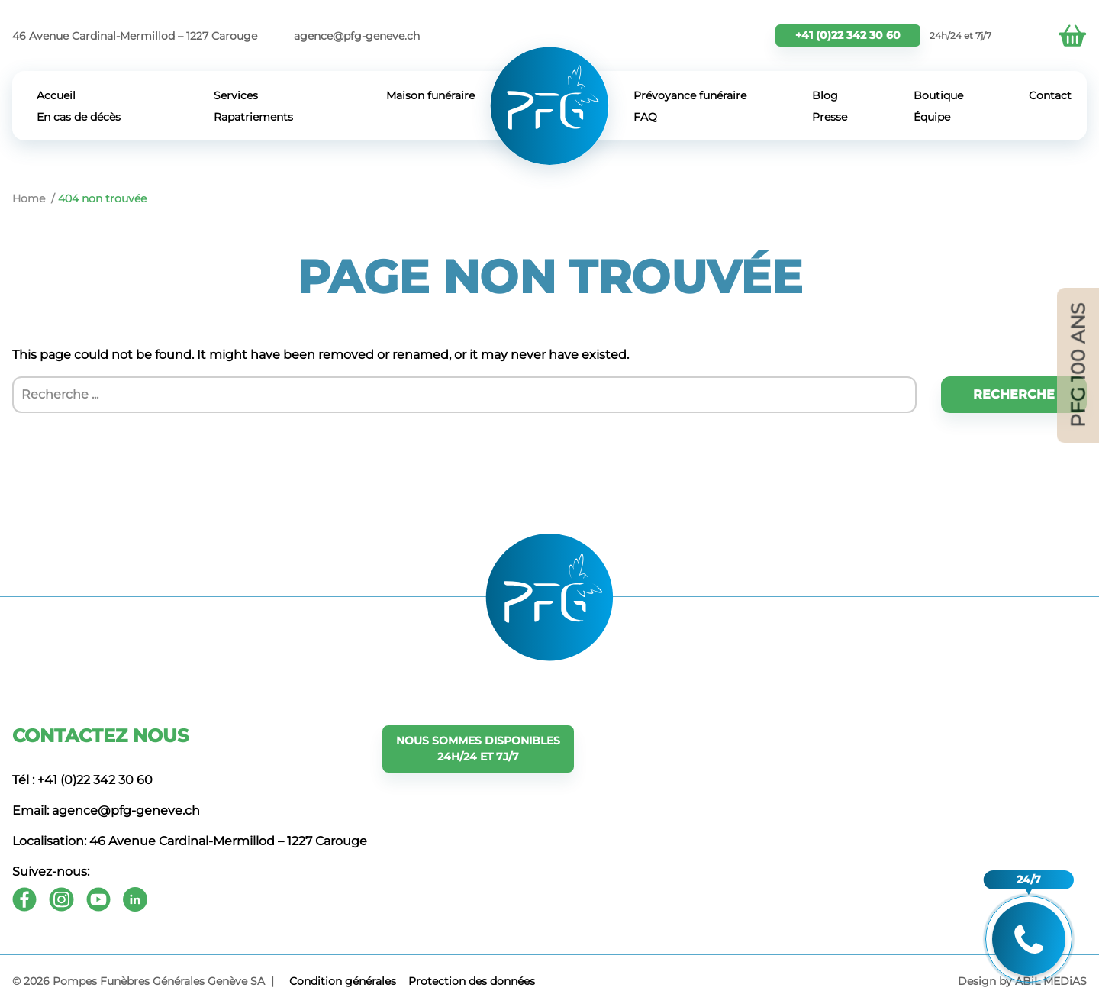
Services (236, 95)
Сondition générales (342, 981)
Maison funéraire (430, 95)
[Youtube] (98, 899)
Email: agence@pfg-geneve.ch (106, 810)
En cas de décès (79, 117)
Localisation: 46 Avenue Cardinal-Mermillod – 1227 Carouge (189, 841)
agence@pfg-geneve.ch (357, 36)
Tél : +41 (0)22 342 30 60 (82, 780)
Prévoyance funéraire (689, 95)
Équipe (932, 117)
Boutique (938, 95)
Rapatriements (253, 117)
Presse (829, 117)
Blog (825, 95)
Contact (1050, 95)
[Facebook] (24, 899)
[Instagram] (61, 899)
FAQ (645, 117)
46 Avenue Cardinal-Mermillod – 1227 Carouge (134, 36)
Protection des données (471, 981)
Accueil (56, 95)
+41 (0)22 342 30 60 (848, 35)
